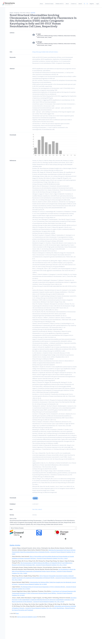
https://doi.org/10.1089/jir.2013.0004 (44, 476)
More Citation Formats (17, 528)
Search (80, 3)
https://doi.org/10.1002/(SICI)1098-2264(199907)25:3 (47, 286)
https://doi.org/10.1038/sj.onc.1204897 (47, 443)
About (67, 3)
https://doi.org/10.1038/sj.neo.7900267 (43, 359)
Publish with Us (59, 3)
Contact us (73, 3)
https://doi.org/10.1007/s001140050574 (44, 364)
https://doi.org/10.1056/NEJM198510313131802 (46, 184)
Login (97, 3)
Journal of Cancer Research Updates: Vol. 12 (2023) (32, 584)
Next (17, 613)
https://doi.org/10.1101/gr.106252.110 (45, 217)
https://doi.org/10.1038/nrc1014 (54, 170)
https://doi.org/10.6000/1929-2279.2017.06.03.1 (45, 52)
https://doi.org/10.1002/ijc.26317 (44, 427)
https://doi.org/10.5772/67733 (52, 345)
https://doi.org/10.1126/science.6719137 (65, 176)
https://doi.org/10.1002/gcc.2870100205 (52, 241)
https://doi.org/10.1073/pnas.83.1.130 (47, 404)
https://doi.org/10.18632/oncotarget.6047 (45, 492)
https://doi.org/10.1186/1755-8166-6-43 (45, 337)
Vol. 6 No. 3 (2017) (25, 12)
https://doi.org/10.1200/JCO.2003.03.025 (53, 294)
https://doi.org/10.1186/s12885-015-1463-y (46, 309)
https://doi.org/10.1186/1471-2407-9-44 (45, 419)
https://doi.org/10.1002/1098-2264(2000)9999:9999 (48, 207)
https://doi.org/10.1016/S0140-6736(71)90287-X (50, 298)
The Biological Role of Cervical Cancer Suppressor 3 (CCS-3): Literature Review (43, 586)
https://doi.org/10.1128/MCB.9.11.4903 (54, 351)
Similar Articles (15, 545)
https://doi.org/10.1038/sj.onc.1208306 (44, 233)
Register (92, 3)
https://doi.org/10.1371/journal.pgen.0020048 (58, 386)
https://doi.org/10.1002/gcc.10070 (51, 192)
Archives (16, 12)
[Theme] (87, 4)
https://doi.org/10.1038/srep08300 (49, 392)
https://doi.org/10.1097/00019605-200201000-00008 (48, 329)
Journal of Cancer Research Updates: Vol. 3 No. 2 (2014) (51, 565)
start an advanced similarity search (27, 616)
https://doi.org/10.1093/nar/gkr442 (55, 370)
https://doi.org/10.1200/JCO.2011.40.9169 (45, 469)
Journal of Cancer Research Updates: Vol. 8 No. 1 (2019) (52, 558)
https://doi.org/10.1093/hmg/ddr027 (45, 380)
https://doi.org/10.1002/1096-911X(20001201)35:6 (47, 225)
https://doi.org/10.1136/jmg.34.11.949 (44, 321)
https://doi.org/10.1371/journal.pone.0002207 (45, 412)
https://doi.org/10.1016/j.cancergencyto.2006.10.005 (55, 199)
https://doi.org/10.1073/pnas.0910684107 (53, 266)
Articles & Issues (49, 3)
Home (41, 3)
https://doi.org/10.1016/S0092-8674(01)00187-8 (61, 433)
